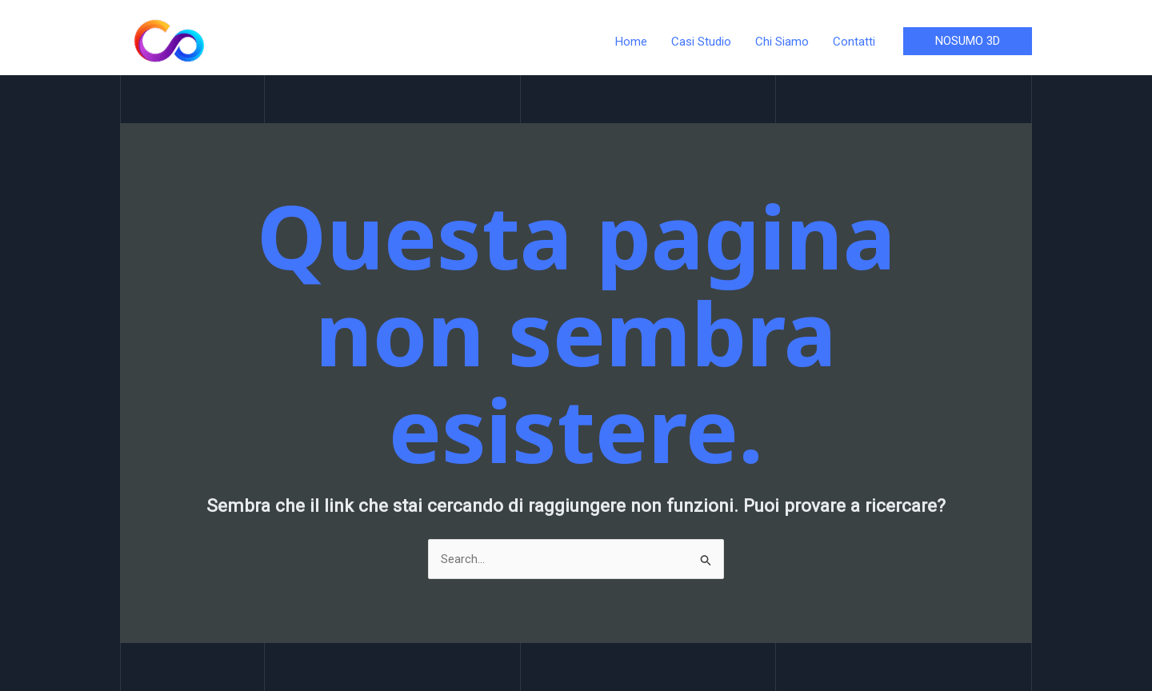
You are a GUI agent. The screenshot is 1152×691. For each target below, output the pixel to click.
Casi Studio (701, 41)
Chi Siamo (782, 41)
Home (631, 41)
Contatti (854, 41)
